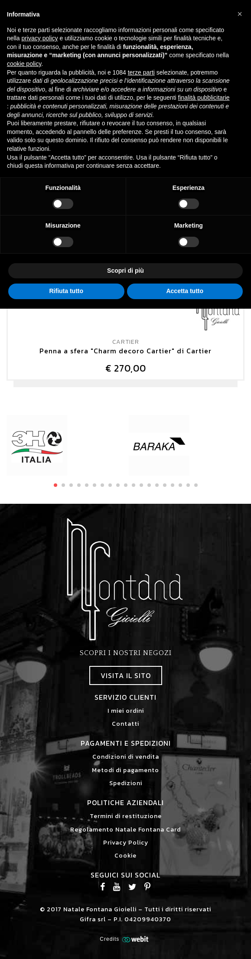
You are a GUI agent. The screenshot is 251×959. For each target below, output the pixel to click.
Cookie (125, 855)
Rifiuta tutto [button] (66, 290)
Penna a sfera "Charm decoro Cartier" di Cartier (125, 351)
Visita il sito (126, 675)
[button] (240, 14)
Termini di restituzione (126, 816)
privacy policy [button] (39, 38)
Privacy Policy (125, 842)
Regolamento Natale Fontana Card (125, 829)
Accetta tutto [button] (184, 290)
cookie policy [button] (24, 63)
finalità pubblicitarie (204, 97)
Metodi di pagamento (125, 770)
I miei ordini (126, 710)
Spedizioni (125, 783)
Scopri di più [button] (125, 270)
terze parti (141, 72)
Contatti (125, 723)
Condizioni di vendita (125, 756)
